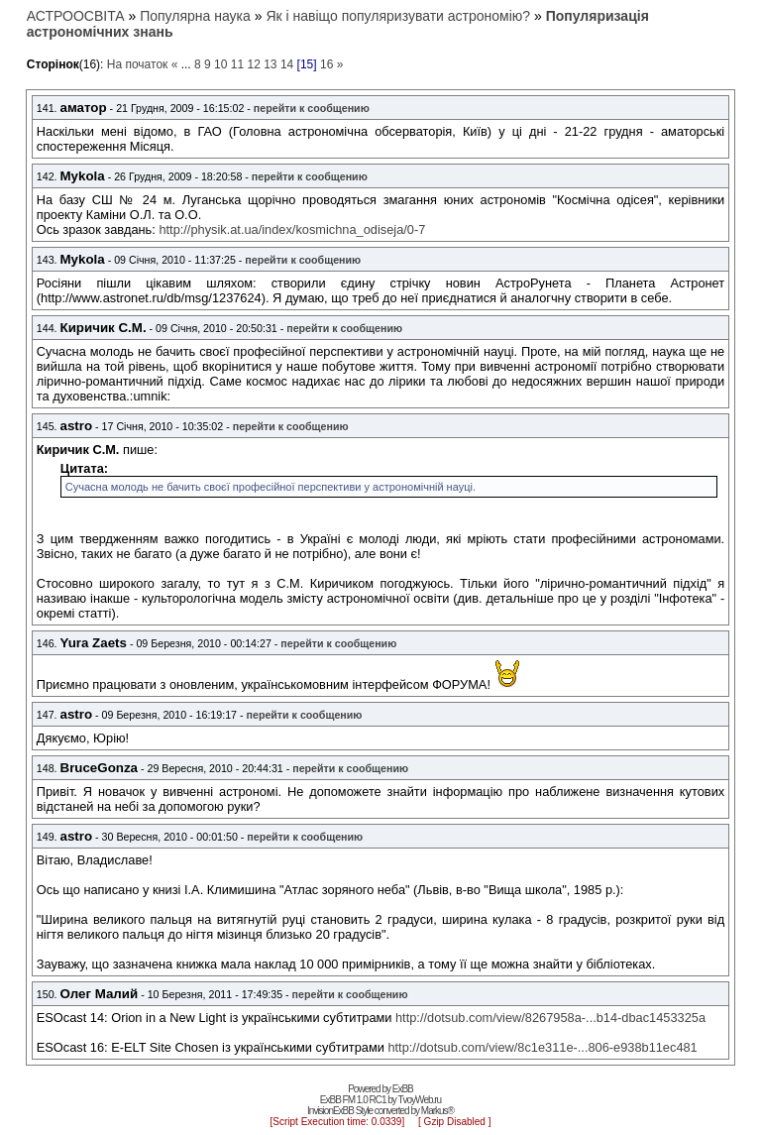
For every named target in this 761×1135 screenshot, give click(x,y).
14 (286, 64)
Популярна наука (195, 16)
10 (220, 64)
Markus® (437, 1110)
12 (253, 64)
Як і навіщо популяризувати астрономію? (398, 16)
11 (237, 64)
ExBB (402, 1088)
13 (270, 64)
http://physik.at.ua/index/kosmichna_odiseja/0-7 (292, 229)
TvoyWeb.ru (419, 1099)
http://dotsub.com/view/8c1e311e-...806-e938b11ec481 (542, 1047)
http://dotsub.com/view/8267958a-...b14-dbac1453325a (550, 1017)
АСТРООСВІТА (76, 16)
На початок (137, 64)
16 (326, 64)
